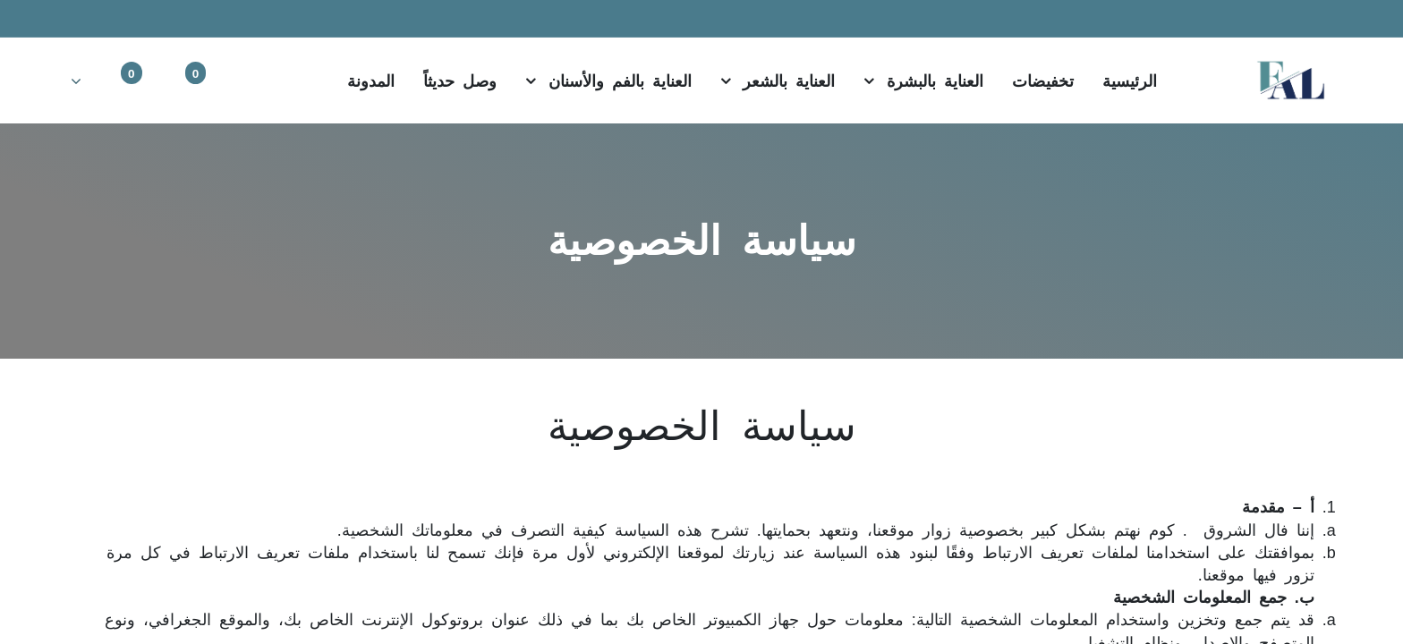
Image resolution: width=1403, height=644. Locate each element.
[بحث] (276, 79)
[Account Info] (106, 79)
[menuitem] (1129, 80)
